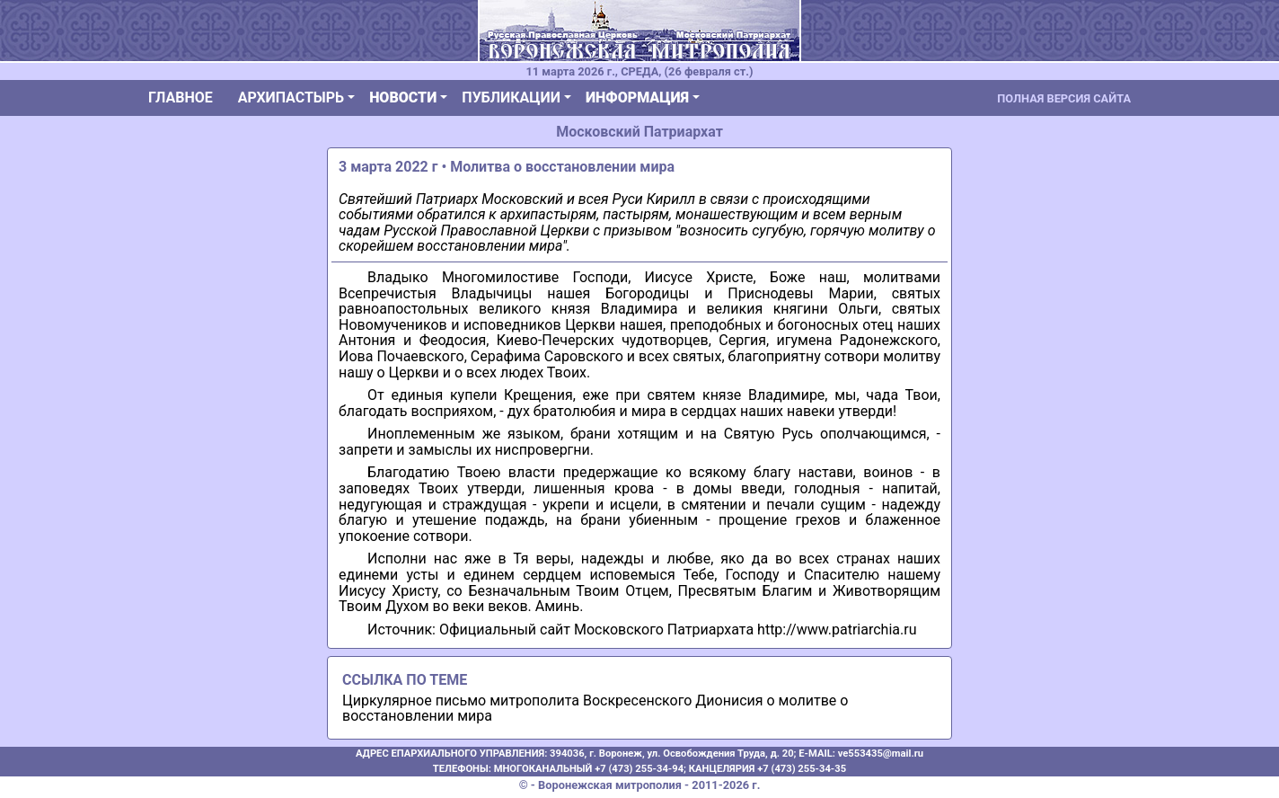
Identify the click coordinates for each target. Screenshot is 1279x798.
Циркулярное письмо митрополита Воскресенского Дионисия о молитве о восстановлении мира (595, 708)
